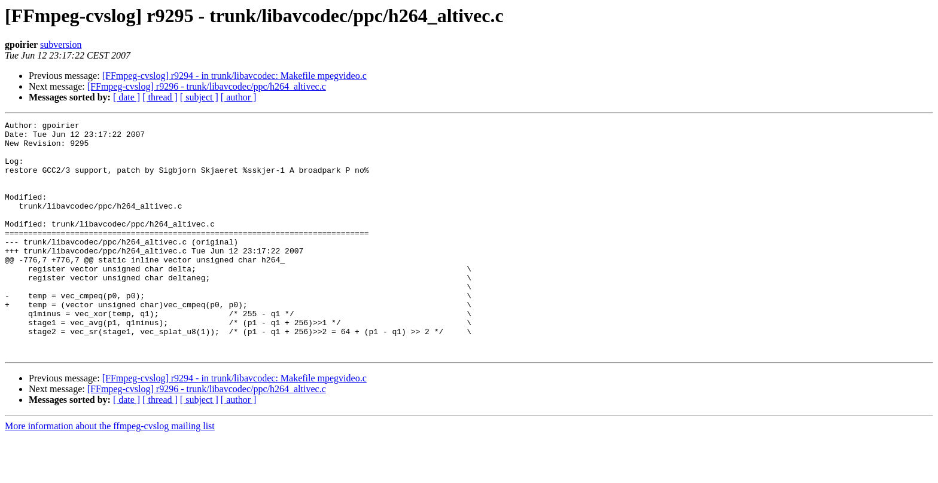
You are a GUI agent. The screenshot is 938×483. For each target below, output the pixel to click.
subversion (60, 44)
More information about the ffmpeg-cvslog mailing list (110, 472)
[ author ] (239, 97)
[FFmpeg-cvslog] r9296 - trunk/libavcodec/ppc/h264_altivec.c (206, 86)
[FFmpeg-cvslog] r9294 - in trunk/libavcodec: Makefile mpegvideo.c (234, 76)
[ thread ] (160, 97)
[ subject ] (199, 97)
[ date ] (126, 97)
